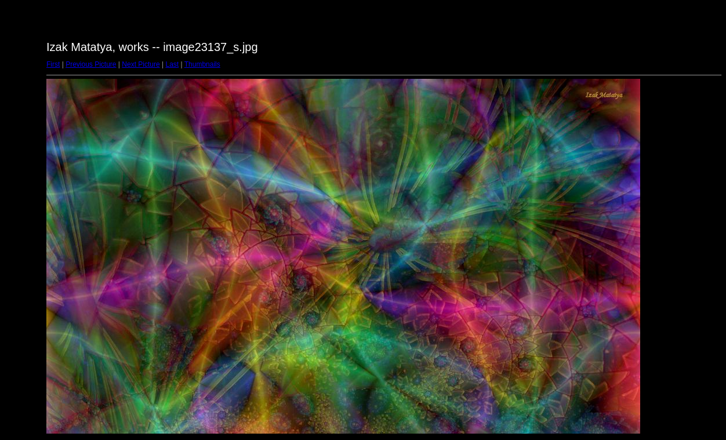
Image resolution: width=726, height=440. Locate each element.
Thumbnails (202, 64)
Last (172, 64)
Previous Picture (91, 64)
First (53, 64)
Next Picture (140, 64)
